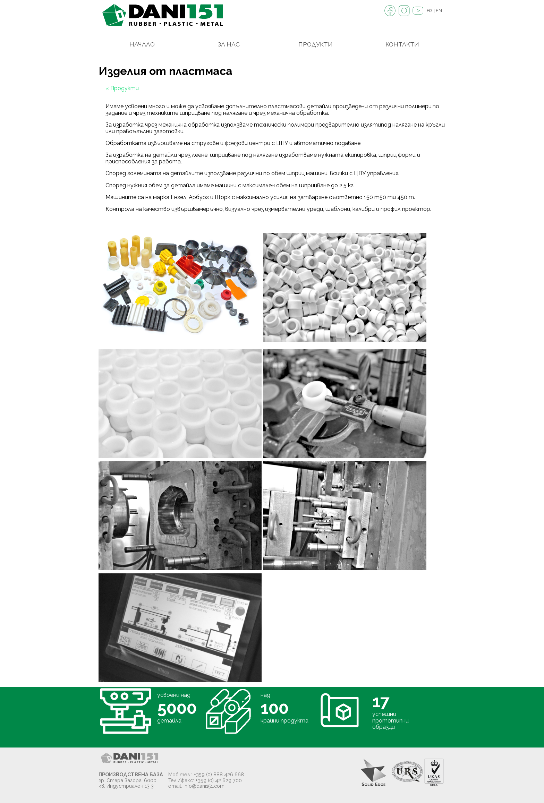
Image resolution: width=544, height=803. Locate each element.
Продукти (315, 44)
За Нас (229, 44)
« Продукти (122, 88)
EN (439, 10)
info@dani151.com (204, 786)
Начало (142, 44)
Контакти (402, 44)
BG (430, 10)
